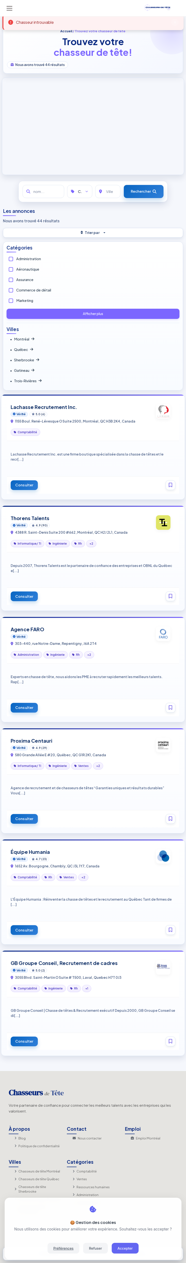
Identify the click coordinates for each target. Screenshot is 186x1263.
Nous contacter (87, 1138)
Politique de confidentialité (37, 1146)
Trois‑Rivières (26, 381)
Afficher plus (93, 313)
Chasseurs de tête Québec (37, 1179)
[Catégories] (79, 191)
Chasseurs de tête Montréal (37, 1171)
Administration (28, 259)
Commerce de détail (33, 290)
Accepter (125, 1248)
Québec (21, 349)
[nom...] (43, 191)
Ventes (80, 1179)
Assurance (24, 279)
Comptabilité (85, 1171)
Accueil (66, 31)
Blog (20, 1138)
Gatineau (22, 370)
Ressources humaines (91, 1187)
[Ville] (107, 191)
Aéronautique (27, 269)
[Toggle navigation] (9, 8)
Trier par (90, 232)
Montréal (22, 339)
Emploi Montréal (145, 1138)
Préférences (63, 1248)
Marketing (24, 300)
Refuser (95, 1248)
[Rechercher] (143, 191)
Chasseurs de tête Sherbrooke (30, 1189)
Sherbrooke (24, 360)
